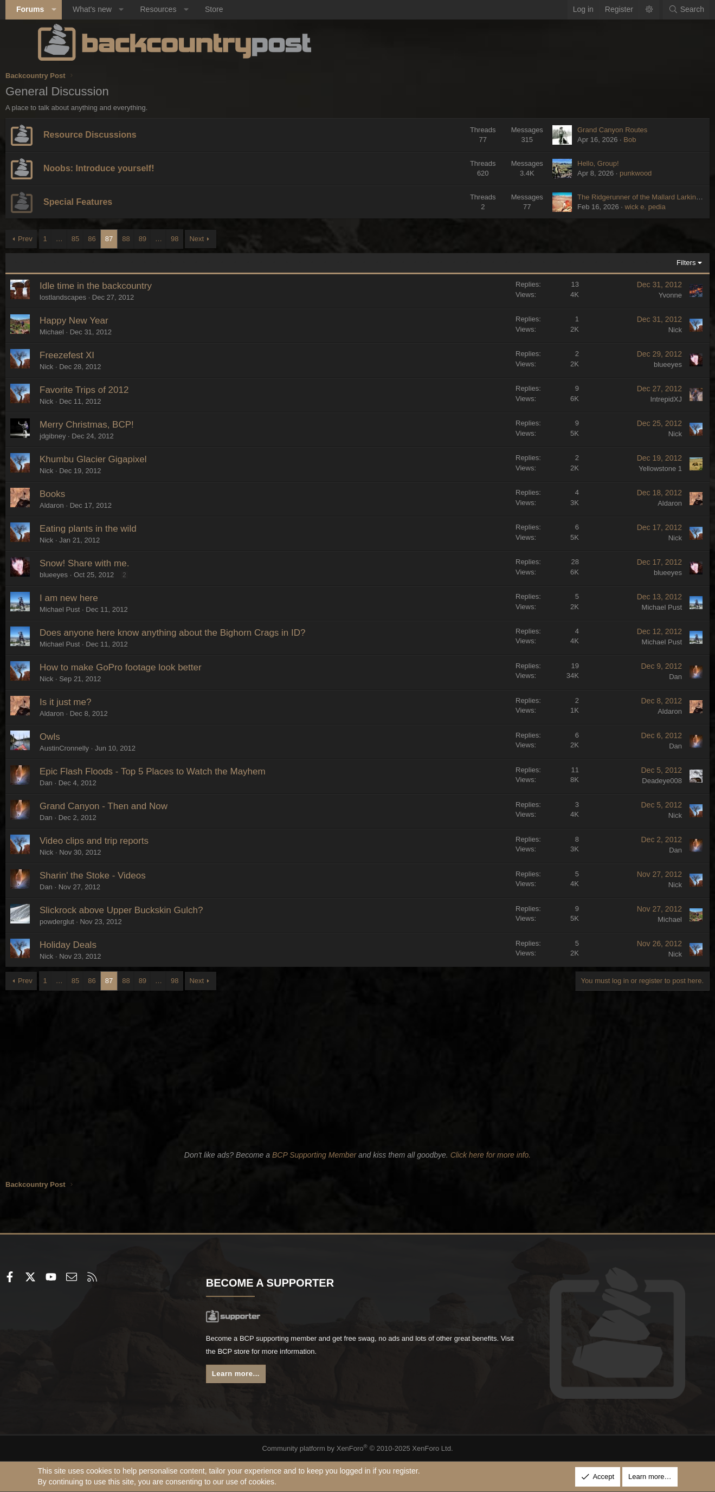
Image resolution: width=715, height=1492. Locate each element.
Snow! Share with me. (117, 563)
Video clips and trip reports (126, 841)
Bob (597, 139)
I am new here (101, 598)
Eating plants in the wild (120, 529)
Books (85, 494)
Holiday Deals (100, 945)
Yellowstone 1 (628, 468)
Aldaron (84, 505)
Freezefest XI (99, 355)
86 (124, 239)
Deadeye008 (630, 781)
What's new (124, 9)
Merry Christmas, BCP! (119, 424)
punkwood (604, 173)
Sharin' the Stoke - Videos (125, 875)
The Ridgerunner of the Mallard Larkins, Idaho (617, 197)
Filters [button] (654, 263)
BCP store (321, 1353)
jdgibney (85, 436)
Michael (84, 332)
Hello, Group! (566, 163)
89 (174, 239)
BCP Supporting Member (314, 1155)
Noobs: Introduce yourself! (131, 168)
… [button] (91, 239)
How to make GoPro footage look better (153, 667)
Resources (190, 9)
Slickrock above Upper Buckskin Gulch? (153, 910)
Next (229, 239)
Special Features (110, 201)
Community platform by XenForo (357, 1448)
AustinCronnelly (96, 748)
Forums (62, 9)
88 (158, 239)
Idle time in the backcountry (128, 286)
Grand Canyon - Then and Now (136, 806)
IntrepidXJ (634, 399)
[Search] (654, 10)
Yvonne (637, 295)
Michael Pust (92, 609)
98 (207, 239)
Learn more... (255, 1377)
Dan (643, 677)
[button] (86, 10)
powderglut (89, 922)
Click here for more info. (490, 1155)
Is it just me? (98, 702)
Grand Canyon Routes (580, 130)
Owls (82, 737)
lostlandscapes (95, 297)
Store (246, 9)
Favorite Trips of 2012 (116, 390)
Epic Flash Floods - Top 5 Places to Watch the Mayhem (185, 771)
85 (107, 239)
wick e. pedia (612, 207)
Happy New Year (106, 320)
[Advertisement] (358, 1066)
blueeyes (635, 364)
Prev (57, 239)
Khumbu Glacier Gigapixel (125, 459)
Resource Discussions (122, 134)
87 (141, 239)
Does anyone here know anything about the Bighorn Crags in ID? (205, 633)
